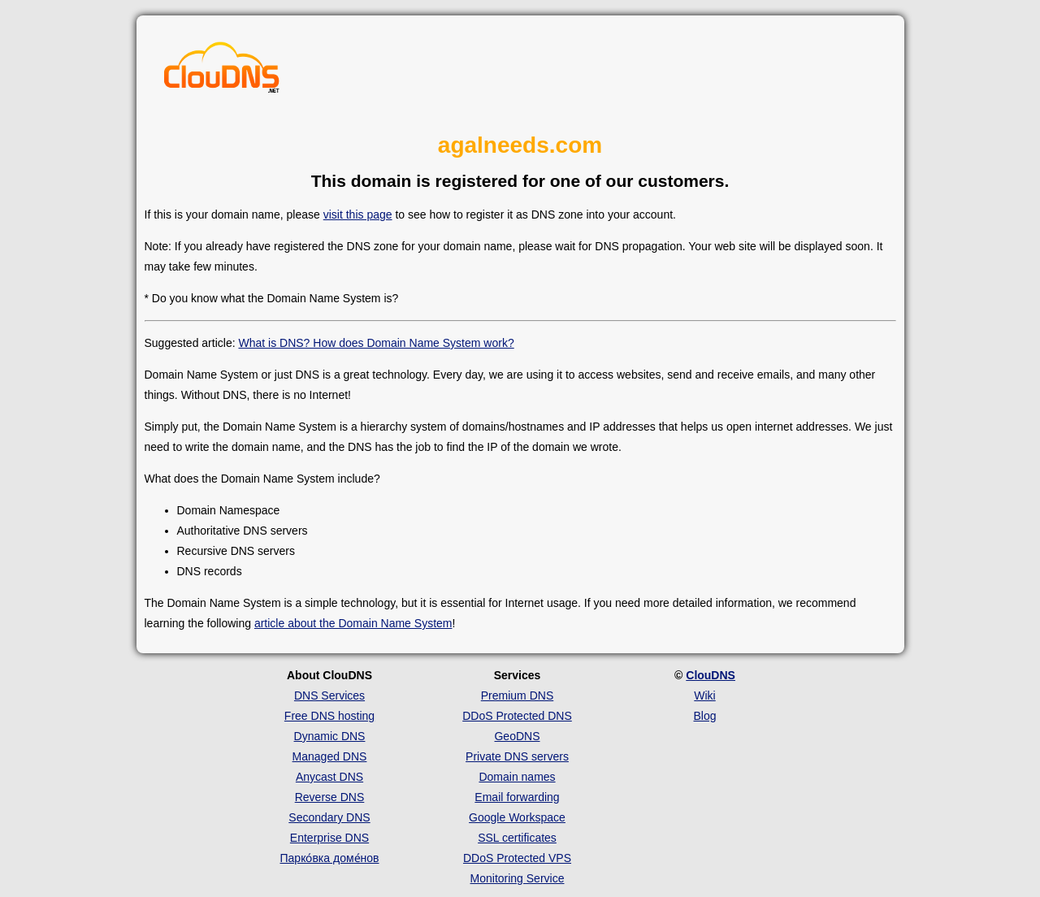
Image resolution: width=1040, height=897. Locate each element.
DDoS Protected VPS (517, 858)
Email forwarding (516, 797)
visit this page (357, 214)
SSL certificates (517, 837)
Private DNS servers (517, 756)
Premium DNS (517, 695)
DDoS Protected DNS (517, 715)
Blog (704, 715)
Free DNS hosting (329, 715)
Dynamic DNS (330, 736)
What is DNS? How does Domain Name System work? (376, 342)
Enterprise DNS (329, 837)
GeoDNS (517, 736)
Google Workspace (517, 817)
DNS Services (329, 695)
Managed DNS (329, 756)
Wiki (704, 695)
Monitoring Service (517, 878)
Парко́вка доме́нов (329, 858)
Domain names (517, 776)
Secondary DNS (329, 817)
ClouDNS (710, 675)
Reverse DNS (330, 797)
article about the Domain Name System (353, 623)
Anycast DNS (329, 776)
